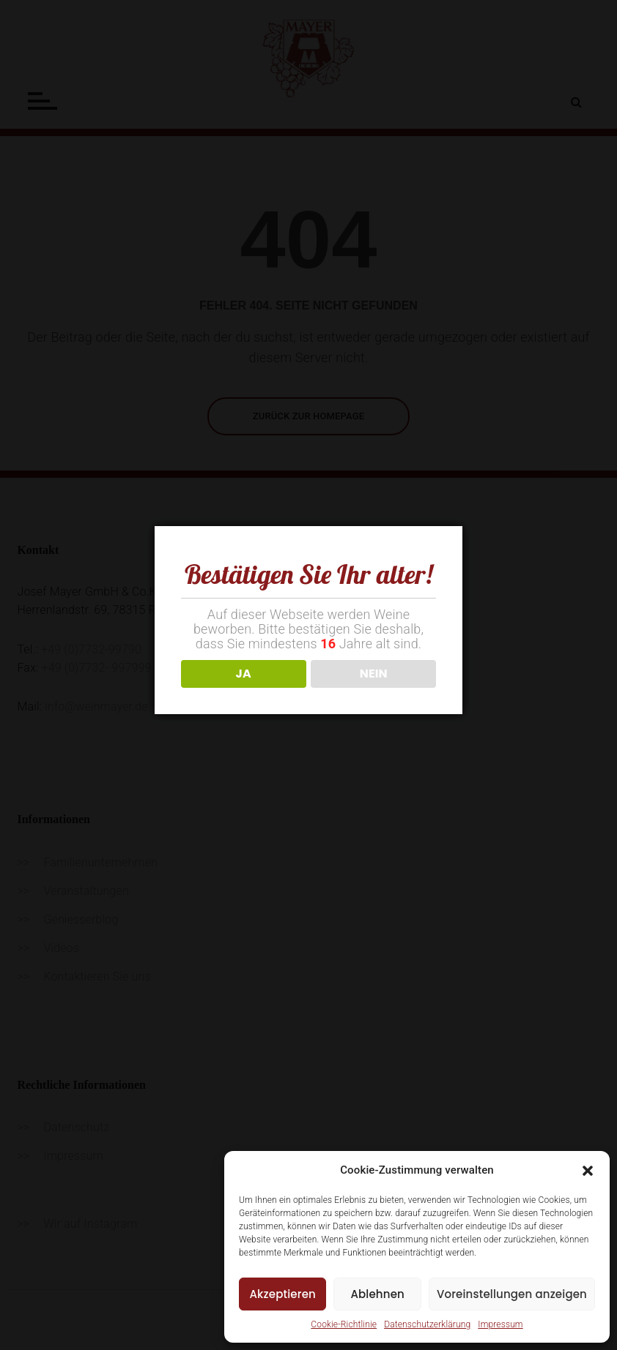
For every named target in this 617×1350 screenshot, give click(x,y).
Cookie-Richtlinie (344, 1324)
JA (243, 673)
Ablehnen (377, 1294)
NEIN (374, 673)
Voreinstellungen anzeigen (512, 1294)
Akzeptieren (283, 1294)
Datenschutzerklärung (427, 1324)
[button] (587, 1170)
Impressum (500, 1324)
